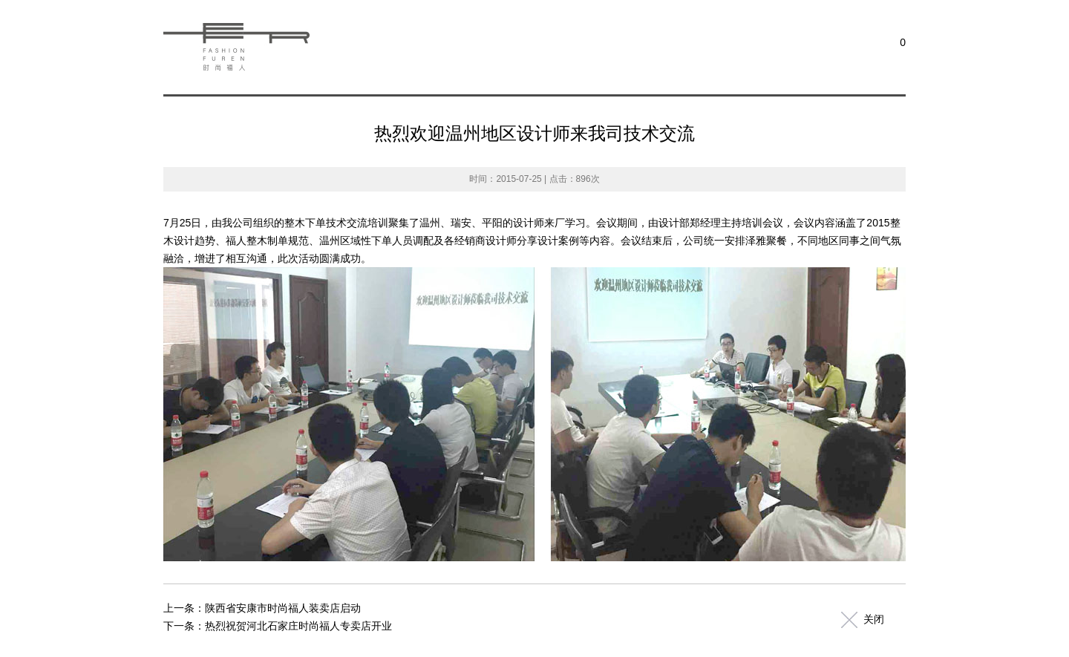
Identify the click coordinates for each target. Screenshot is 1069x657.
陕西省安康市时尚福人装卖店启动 (283, 608)
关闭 (873, 619)
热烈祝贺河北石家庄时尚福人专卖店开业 (298, 626)
